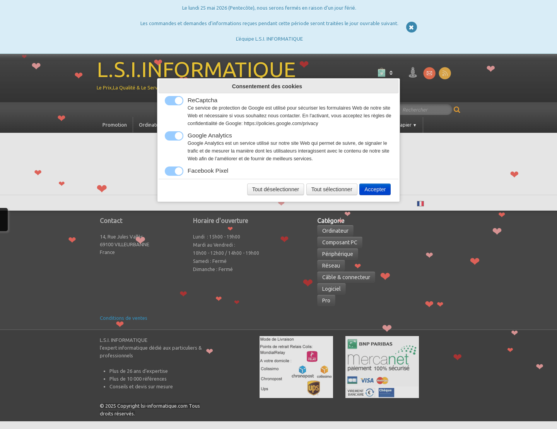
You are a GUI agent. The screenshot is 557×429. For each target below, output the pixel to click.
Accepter (375, 189)
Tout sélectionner (331, 189)
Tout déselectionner (275, 189)
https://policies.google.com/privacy (281, 123)
